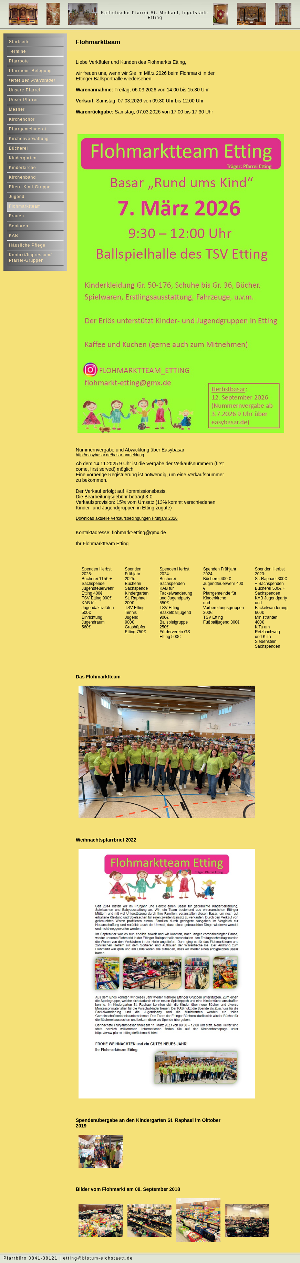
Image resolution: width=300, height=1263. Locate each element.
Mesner (17, 109)
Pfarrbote (19, 61)
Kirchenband (22, 177)
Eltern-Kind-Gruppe (30, 187)
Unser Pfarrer (23, 99)
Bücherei (18, 148)
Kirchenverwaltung (29, 138)
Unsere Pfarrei (24, 90)
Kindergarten (23, 158)
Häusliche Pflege (27, 245)
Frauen (16, 215)
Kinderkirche (22, 167)
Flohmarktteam (25, 206)
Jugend (16, 196)
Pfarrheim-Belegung (30, 70)
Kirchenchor (22, 119)
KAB (13, 235)
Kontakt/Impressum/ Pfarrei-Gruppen (30, 257)
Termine (17, 51)
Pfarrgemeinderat (27, 129)
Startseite (19, 41)
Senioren (18, 225)
